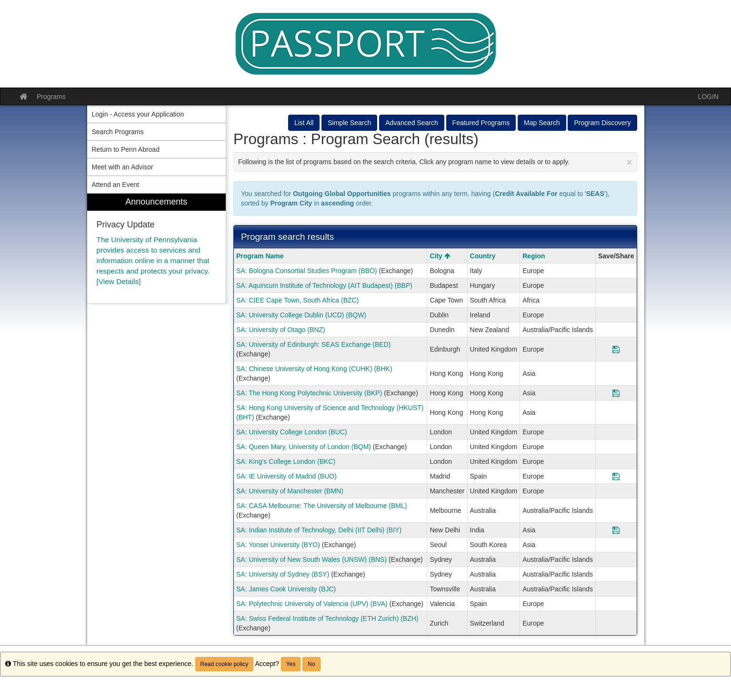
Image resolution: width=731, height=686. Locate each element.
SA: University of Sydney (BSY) (282, 574)
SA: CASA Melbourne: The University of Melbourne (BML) (321, 506)
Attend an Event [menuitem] (116, 184)
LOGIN (708, 96)
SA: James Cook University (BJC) (286, 589)
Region (533, 256)
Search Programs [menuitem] (118, 132)
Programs (51, 96)
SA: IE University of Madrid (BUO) (286, 476)
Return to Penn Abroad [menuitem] (126, 149)
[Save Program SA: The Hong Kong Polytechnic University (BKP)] (616, 393)
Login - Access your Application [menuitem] (138, 114)
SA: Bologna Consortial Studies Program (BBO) (306, 270)
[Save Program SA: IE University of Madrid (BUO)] (616, 476)
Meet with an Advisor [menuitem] (122, 167)
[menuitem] (156, 249)
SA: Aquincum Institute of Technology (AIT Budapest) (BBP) (324, 285)
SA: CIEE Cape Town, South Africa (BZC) (297, 300)
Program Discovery (602, 123)
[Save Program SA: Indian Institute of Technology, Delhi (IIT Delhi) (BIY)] (616, 530)
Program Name (260, 256)
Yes (291, 664)
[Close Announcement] (629, 162)
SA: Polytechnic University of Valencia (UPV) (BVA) (312, 604)
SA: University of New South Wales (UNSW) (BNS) (311, 559)
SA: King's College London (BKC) (285, 461)
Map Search (542, 123)
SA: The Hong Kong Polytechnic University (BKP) (309, 393)
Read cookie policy (224, 664)
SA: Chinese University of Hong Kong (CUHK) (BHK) (314, 368)
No (311, 664)
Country (483, 256)
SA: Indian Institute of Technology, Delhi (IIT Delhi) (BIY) (318, 530)
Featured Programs (481, 123)
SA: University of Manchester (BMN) (289, 491)
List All (303, 123)
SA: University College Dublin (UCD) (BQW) (301, 315)
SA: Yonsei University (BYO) (278, 545)
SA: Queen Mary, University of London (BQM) (303, 447)
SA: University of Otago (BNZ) (280, 329)
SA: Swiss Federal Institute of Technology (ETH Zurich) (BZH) (327, 618)
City (440, 256)
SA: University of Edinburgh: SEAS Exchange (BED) (313, 344)
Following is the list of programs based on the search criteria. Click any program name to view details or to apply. (435, 162)
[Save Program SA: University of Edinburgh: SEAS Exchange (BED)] (616, 349)
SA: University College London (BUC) (291, 432)
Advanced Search (411, 123)
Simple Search (349, 123)
